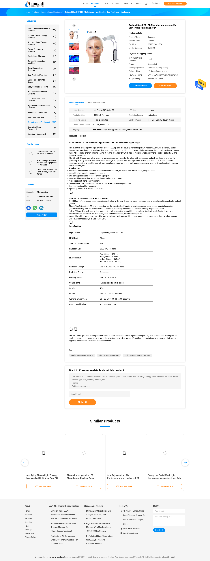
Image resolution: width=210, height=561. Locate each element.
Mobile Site (29, 533)
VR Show (28, 518)
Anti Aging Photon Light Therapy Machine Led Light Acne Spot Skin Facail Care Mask (42, 478)
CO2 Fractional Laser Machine (42, 100)
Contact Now (41, 215)
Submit (82, 402)
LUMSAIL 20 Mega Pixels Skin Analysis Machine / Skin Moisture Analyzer (98, 514)
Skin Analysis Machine (42, 75)
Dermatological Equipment (42, 122)
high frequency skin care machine (137, 355)
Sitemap (28, 530)
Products (28, 515)
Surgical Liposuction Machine (42, 62)
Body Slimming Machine (42, 86)
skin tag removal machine (109, 355)
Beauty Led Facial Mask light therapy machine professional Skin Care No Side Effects (164, 478)
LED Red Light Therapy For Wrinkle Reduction (46, 152)
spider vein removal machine (82, 355)
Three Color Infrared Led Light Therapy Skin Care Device (47, 172)
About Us (28, 522)
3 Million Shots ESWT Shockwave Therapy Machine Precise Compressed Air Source (64, 514)
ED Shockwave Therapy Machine (42, 36)
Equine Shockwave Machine (42, 50)
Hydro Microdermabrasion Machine (42, 107)
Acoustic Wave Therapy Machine (42, 43)
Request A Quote (175, 4)
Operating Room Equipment (42, 128)
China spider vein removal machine (49, 557)
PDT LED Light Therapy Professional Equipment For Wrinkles (47, 162)
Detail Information (76, 103)
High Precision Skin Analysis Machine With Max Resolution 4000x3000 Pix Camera (98, 527)
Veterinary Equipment (42, 134)
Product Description (96, 103)
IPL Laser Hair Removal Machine (42, 93)
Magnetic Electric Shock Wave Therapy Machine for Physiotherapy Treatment (63, 527)
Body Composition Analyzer (42, 69)
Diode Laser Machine (42, 56)
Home (27, 511)
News (27, 526)
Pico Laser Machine (42, 117)
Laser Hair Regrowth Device (42, 81)
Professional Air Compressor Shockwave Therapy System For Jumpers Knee (64, 540)
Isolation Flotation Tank (42, 112)
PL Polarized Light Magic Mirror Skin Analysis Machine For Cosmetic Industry (99, 540)
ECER (173, 557)
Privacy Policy (30, 537)
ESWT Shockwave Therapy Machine (42, 29)
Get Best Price (140, 85)
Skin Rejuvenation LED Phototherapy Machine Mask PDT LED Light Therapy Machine (123, 478)
